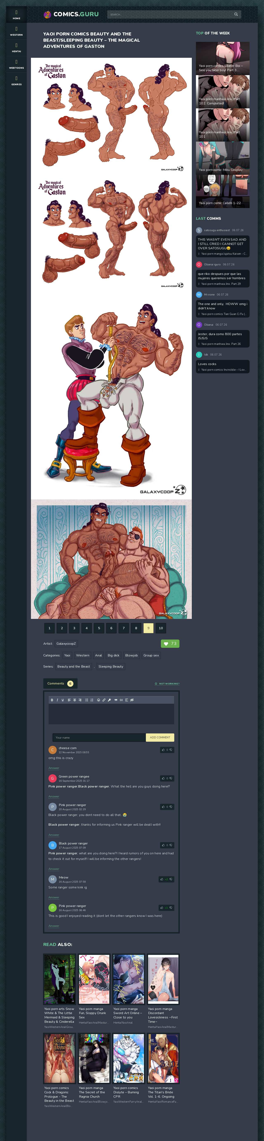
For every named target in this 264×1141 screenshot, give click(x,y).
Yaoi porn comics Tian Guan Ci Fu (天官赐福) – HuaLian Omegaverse (223, 314)
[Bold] (52, 700)
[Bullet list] (86, 700)
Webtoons (16, 64)
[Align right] (80, 700)
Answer (53, 768)
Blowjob (131, 655)
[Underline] (62, 700)
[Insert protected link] (109, 700)
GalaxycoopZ (66, 643)
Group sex (151, 655)
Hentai (16, 47)
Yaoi (67, 655)
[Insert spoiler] (126, 700)
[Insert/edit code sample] (121, 700)
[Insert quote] (116, 700)
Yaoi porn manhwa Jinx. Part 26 (219, 344)
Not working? (167, 683)
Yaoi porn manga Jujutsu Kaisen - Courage (223, 253)
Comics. (76, 14)
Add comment (63, 737)
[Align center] (74, 700)
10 (161, 628)
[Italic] (57, 700)
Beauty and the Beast (73, 666)
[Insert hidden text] (132, 700)
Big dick (113, 655)
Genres (16, 80)
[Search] (236, 14)
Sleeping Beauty (111, 666)
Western (16, 31)
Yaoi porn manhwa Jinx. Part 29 (219, 284)
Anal (98, 655)
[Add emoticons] (98, 700)
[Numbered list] (92, 700)
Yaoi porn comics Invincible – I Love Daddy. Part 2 (223, 369)
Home (16, 14)
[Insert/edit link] (104, 700)
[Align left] (69, 700)
